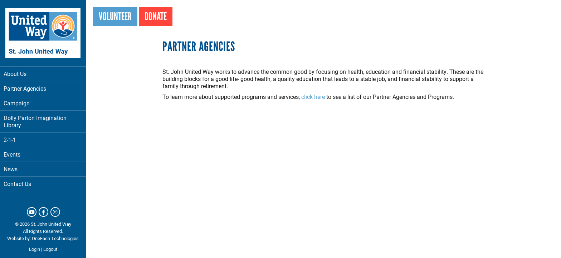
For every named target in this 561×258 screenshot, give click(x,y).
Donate (156, 16)
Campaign (17, 103)
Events (12, 154)
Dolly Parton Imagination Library (35, 121)
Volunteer (115, 16)
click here (313, 96)
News (11, 169)
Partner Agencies (43, 88)
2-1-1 (10, 139)
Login (34, 249)
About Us (43, 73)
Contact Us (17, 183)
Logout (50, 249)
